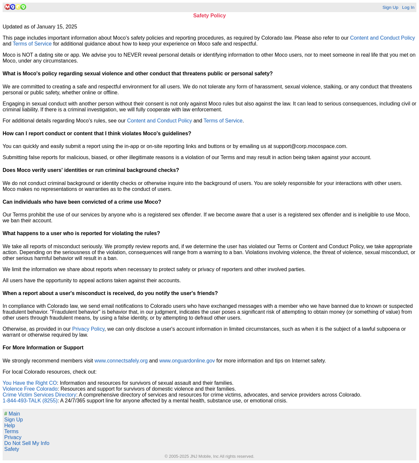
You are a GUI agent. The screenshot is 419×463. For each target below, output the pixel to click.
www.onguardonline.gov (187, 360)
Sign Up (390, 7)
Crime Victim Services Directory (39, 395)
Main (12, 414)
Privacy (12, 437)
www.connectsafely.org (121, 360)
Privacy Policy (88, 329)
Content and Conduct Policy (382, 38)
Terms (11, 431)
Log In (408, 7)
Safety (11, 449)
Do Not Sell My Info (26, 443)
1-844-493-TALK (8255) (30, 400)
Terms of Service (32, 43)
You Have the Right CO (30, 383)
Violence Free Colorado (30, 389)
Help (9, 425)
